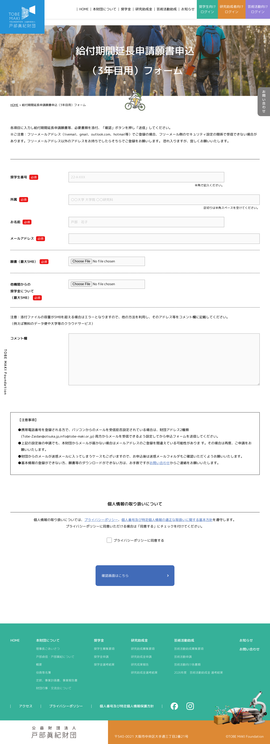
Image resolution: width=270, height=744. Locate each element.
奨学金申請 (101, 657)
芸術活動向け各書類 (187, 664)
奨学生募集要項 (104, 649)
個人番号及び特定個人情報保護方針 (127, 706)
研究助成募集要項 (143, 649)
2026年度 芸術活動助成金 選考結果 (198, 672)
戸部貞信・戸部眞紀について (55, 657)
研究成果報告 (140, 664)
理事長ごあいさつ (48, 649)
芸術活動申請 (183, 657)
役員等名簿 (43, 672)
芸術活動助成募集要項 (189, 649)
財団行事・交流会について (54, 688)
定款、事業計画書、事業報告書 (56, 680)
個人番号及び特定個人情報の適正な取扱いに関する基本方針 (167, 519)
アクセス (25, 706)
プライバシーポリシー (101, 519)
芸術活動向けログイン (258, 9)
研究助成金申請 (141, 657)
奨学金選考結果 (104, 664)
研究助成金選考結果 (144, 672)
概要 (39, 664)
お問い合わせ (264, 101)
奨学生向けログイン (207, 9)
